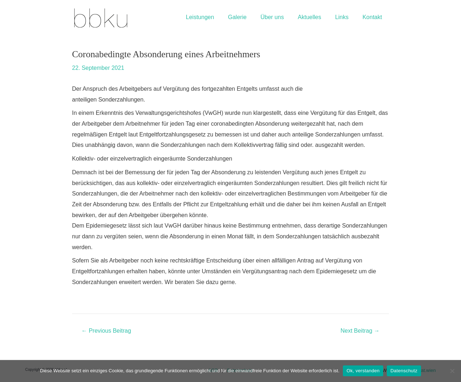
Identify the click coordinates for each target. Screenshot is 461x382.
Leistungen (213, 17)
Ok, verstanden (363, 370)
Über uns (280, 17)
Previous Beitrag (106, 331)
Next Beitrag (360, 331)
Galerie (248, 17)
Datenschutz (403, 370)
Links (345, 17)
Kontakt (373, 17)
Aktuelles (315, 17)
